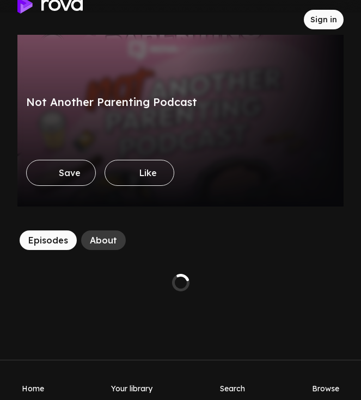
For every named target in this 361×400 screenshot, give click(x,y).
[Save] (61, 173)
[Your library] (131, 380)
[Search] (232, 380)
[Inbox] (286, 20)
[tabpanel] (180, 282)
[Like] (139, 173)
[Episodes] (48, 240)
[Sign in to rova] (324, 19)
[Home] (33, 380)
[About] (103, 240)
